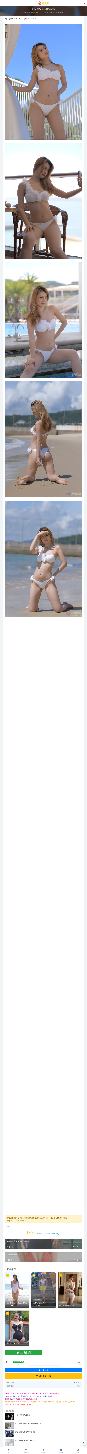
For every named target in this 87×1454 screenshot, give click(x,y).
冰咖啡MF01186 (21, 1362)
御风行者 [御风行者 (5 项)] (18, 1396)
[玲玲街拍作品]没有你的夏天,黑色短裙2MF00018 (33, 1345)
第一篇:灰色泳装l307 (66, 1193)
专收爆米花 (60, 12)
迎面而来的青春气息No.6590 (25, 1319)
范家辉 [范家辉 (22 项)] (44, 1417)
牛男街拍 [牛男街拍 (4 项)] (70, 1404)
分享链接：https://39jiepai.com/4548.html (47, 1120)
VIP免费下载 (43, 1263)
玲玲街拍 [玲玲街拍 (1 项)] (18, 1409)
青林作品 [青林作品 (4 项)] (70, 1425)
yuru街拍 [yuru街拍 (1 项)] (70, 1376)
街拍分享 (11, 1227)
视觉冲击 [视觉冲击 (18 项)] (44, 1425)
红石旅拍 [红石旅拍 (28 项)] (18, 1417)
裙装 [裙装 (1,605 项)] (70, 1421)
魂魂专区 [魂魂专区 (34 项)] (44, 1429)
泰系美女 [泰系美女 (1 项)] (70, 1400)
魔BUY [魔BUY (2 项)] (18, 1433)
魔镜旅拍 (64, 1189)
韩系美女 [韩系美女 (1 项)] (18, 1429)
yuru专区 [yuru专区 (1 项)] (44, 1376)
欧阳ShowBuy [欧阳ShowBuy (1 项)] (44, 1400)
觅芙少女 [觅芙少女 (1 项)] (18, 1425)
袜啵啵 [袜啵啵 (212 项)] (44, 1421)
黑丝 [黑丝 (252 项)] (44, 1433)
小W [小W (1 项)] (44, 1392)
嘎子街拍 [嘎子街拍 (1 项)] (18, 1392)
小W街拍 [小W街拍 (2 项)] (70, 1392)
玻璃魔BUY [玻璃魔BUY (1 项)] (69, 1409)
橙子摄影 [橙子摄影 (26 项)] (18, 1400)
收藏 (31, 1120)
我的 (78, 1451)
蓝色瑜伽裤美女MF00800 (24, 1328)
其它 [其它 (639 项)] (18, 1384)
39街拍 (21, 1444)
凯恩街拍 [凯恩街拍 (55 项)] (44, 1384)
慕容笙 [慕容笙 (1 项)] (44, 1396)
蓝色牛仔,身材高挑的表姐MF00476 (28, 1311)
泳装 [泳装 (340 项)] (18, 1404)
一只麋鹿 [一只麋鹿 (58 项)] (18, 1380)
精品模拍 (27, 12)
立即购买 (43, 1257)
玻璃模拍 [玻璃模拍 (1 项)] (44, 1409)
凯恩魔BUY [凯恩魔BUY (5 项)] (69, 1384)
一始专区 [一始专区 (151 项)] (44, 1380)
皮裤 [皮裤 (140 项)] (44, 1413)
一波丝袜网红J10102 (22, 1302)
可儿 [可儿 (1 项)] (44, 1388)
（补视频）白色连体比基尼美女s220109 (16, 1192)
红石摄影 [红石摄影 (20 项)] (70, 1413)
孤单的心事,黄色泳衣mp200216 (40, 1192)
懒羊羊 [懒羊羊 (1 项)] (70, 1396)
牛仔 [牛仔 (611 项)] (44, 1404)
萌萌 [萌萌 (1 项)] (70, 1417)
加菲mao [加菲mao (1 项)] (18, 1388)
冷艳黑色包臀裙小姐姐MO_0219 (27, 1336)
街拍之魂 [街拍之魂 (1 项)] (18, 1421)
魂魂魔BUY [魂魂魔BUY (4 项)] (69, 1429)
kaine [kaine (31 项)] (17, 1376)
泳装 (8, 1114)
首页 (8, 1451)
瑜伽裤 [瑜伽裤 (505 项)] (18, 1413)
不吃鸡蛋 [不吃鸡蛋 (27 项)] (70, 1380)
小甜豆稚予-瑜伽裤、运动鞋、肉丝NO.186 (31, 1353)
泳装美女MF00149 (12, 1231)
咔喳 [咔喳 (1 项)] (70, 1388)
